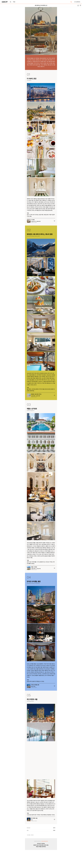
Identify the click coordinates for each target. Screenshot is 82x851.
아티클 (14, 1)
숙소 (10, 1)
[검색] (71, 2)
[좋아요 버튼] (80, 5)
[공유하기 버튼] (78, 5)
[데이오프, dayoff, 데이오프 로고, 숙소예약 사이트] (5, 2)
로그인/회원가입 (77, 1)
